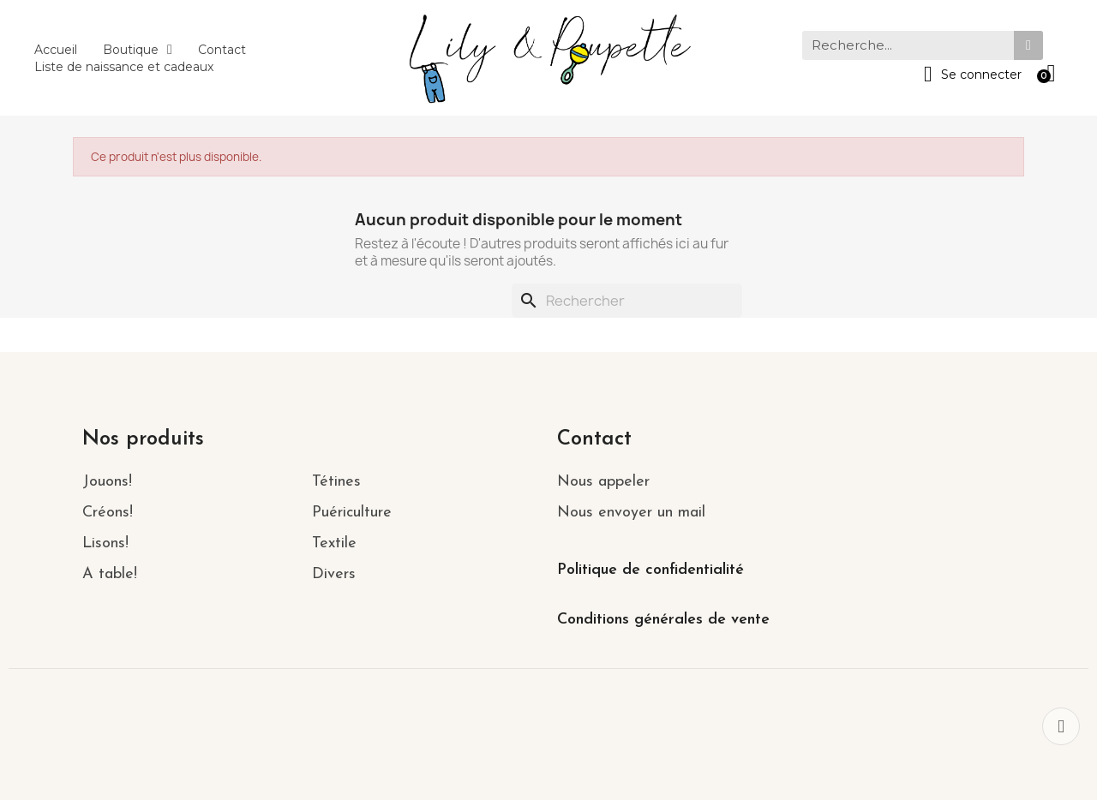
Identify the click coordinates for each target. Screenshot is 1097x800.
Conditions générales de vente (663, 620)
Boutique (137, 49)
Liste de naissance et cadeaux (123, 67)
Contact (222, 49)
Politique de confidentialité (650, 570)
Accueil (55, 49)
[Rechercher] (627, 301)
